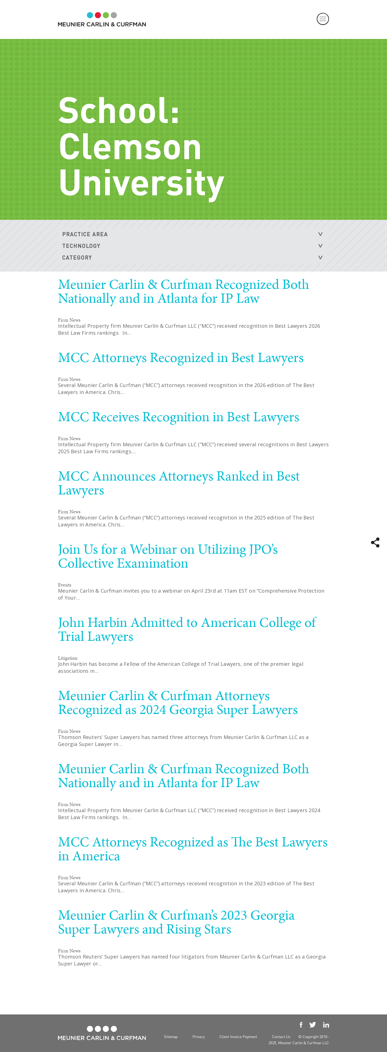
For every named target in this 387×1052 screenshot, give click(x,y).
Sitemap (171, 1036)
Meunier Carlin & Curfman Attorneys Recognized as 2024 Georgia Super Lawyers (178, 702)
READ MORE (296, 346)
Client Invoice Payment (238, 1036)
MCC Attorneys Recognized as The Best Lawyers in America (193, 848)
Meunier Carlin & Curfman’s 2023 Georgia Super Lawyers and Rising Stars (176, 921)
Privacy (198, 1036)
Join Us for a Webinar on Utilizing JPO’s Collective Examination (168, 556)
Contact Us (281, 1036)
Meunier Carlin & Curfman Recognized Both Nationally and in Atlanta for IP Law (183, 291)
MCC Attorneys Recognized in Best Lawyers (181, 357)
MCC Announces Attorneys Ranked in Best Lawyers (179, 482)
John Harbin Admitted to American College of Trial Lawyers (187, 629)
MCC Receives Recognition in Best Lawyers (178, 416)
